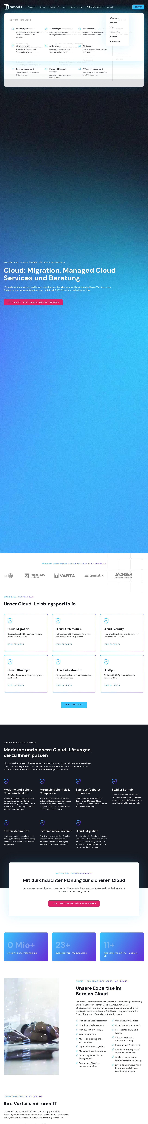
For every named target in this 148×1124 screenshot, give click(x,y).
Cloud (42, 7)
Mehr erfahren (16, 644)
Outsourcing (76, 7)
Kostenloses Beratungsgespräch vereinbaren (33, 302)
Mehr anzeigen (73, 705)
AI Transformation (95, 7)
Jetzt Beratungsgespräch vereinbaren (74, 907)
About (110, 7)
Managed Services (57, 7)
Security (31, 7)
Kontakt (138, 7)
